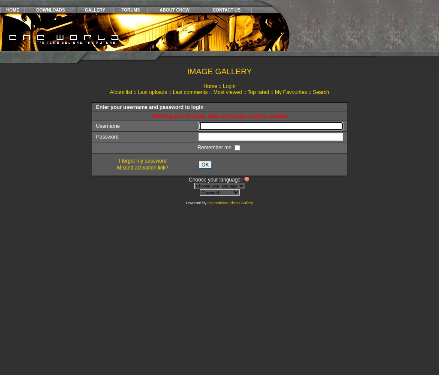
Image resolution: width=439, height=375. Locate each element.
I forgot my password (142, 161)
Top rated (258, 92)
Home (210, 86)
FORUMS (130, 10)
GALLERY (95, 10)
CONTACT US (227, 10)
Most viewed (227, 92)
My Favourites (291, 92)
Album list (121, 92)
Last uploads (152, 92)
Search (321, 92)
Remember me (215, 148)
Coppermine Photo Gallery (230, 203)
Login (229, 86)
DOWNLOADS (50, 10)
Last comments (190, 92)
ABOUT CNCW (174, 10)
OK (205, 165)
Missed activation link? (142, 168)
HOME (12, 10)
